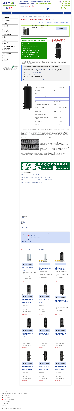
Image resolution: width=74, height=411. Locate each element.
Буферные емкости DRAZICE (30, 16)
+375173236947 (66, 5)
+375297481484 (66, 3)
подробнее (24, 281)
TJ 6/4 (55, 132)
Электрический (6, 43)
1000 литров (5, 31)
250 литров (5, 25)
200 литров (5, 59)
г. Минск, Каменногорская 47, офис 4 (43, 3)
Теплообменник (7, 34)
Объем (5, 23)
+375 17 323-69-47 (32, 239)
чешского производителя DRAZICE (44, 59)
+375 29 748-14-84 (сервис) (34, 237)
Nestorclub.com (18, 408)
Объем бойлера (7, 53)
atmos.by (64, 8)
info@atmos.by (65, 7)
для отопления (6, 20)
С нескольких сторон (7, 51)
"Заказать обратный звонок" (35, 74)
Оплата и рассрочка (49, 12)
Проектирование (24, 12)
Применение (6, 17)
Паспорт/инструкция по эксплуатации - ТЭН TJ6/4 (32, 182)
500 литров (5, 27)
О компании (59, 12)
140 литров (5, 57)
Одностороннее (6, 49)
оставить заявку (62, 28)
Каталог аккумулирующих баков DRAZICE (30, 174)
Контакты (67, 12)
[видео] (41, 22)
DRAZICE (23, 217)
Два (3, 36)
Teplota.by (32, 6)
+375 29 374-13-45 (32, 235)
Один (4, 37)
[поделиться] (48, 22)
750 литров (5, 29)
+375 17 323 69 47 (49, 69)
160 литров (5, 58)
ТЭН (5, 40)
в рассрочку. (46, 76)
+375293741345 (66, 1)
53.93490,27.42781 (6, 395)
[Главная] (9, 6)
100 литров (5, 55)
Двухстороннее (6, 48)
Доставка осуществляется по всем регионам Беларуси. (35, 79)
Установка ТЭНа (6, 42)
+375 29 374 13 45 (39, 69)
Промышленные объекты (36, 12)
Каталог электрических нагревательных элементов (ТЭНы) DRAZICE (36, 177)
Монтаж (15, 12)
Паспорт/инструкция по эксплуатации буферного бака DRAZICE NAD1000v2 (37, 179)
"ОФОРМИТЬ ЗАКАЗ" (36, 72)
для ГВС (4, 19)
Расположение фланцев (9, 46)
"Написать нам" (47, 74)
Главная (22, 16)
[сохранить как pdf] (64, 22)
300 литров (5, 26)
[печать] (56, 22)
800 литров (5, 30)
